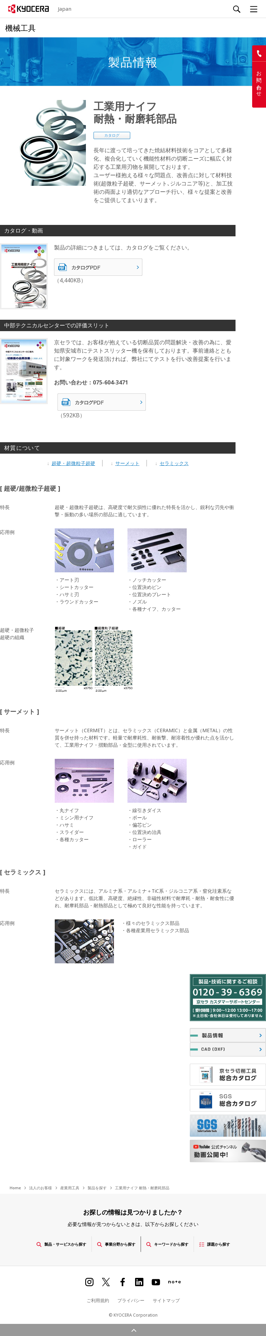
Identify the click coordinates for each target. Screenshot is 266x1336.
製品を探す (97, 1187)
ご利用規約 (98, 1299)
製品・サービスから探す (53, 1243)
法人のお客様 (40, 1187)
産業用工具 (69, 1187)
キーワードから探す (172, 1243)
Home (15, 1187)
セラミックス (174, 463)
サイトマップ (166, 1299)
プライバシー (130, 1299)
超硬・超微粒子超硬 (73, 463)
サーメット (127, 463)
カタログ (111, 135)
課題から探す (224, 1243)
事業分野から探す (115, 1243)
